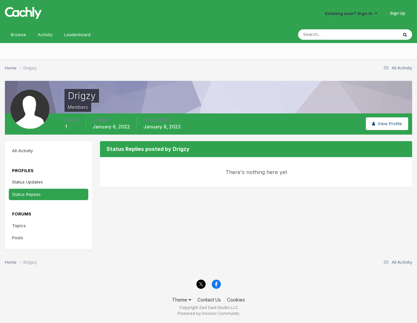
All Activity (22, 150)
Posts (17, 237)
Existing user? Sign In (351, 13)
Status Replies (26, 194)
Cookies (236, 299)
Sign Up (397, 13)
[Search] (326, 34)
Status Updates (27, 181)
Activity (45, 34)
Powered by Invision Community (208, 313)
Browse (18, 34)
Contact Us (209, 299)
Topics (19, 225)
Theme (181, 299)
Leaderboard (77, 34)
